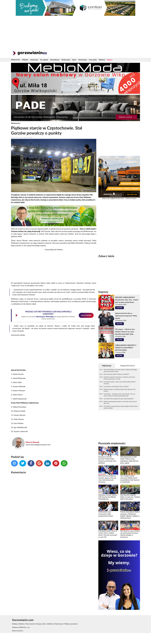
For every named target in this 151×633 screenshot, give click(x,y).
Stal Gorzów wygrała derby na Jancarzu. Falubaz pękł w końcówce (130, 497)
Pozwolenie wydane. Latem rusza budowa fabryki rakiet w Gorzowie (120, 382)
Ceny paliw (93, 60)
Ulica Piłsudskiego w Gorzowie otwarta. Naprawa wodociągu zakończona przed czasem (120, 370)
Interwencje (82, 60)
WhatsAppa (50, 317)
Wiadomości (15, 60)
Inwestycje (34, 60)
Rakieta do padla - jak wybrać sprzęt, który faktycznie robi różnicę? (119, 390)
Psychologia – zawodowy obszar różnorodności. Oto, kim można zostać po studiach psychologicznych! (119, 395)
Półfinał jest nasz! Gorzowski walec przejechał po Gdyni (105, 514)
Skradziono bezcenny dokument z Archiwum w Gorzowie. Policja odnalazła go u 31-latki (119, 378)
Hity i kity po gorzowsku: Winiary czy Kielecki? (116, 374)
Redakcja (15, 624)
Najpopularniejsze (127, 366)
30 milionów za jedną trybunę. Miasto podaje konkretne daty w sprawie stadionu (121, 407)
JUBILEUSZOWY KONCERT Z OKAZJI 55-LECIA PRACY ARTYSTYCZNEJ (125, 348)
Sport (74, 60)
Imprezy (103, 292)
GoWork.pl (50, 624)
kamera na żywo (131, 198)
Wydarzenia (65, 60)
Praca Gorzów (30, 624)
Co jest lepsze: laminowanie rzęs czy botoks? (116, 386)
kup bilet (119, 307)
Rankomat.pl (59, 624)
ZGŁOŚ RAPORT (86, 315)
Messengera (40, 317)
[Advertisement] (75, 31)
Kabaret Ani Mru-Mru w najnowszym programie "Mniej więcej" (126, 316)
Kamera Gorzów (17, 631)
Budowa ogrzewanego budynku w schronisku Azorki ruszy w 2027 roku (120, 402)
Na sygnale (44, 60)
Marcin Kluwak (32, 442)
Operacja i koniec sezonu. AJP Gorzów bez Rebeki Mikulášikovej (107, 497)
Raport (109, 60)
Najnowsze (106, 366)
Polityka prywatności (71, 624)
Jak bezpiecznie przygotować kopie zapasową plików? (119, 398)
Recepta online (41, 624)
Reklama (102, 60)
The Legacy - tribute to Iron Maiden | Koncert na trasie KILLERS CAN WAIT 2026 (125, 332)
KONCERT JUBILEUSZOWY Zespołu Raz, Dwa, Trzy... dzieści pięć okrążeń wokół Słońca (126, 300)
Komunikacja (54, 60)
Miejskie (25, 60)
